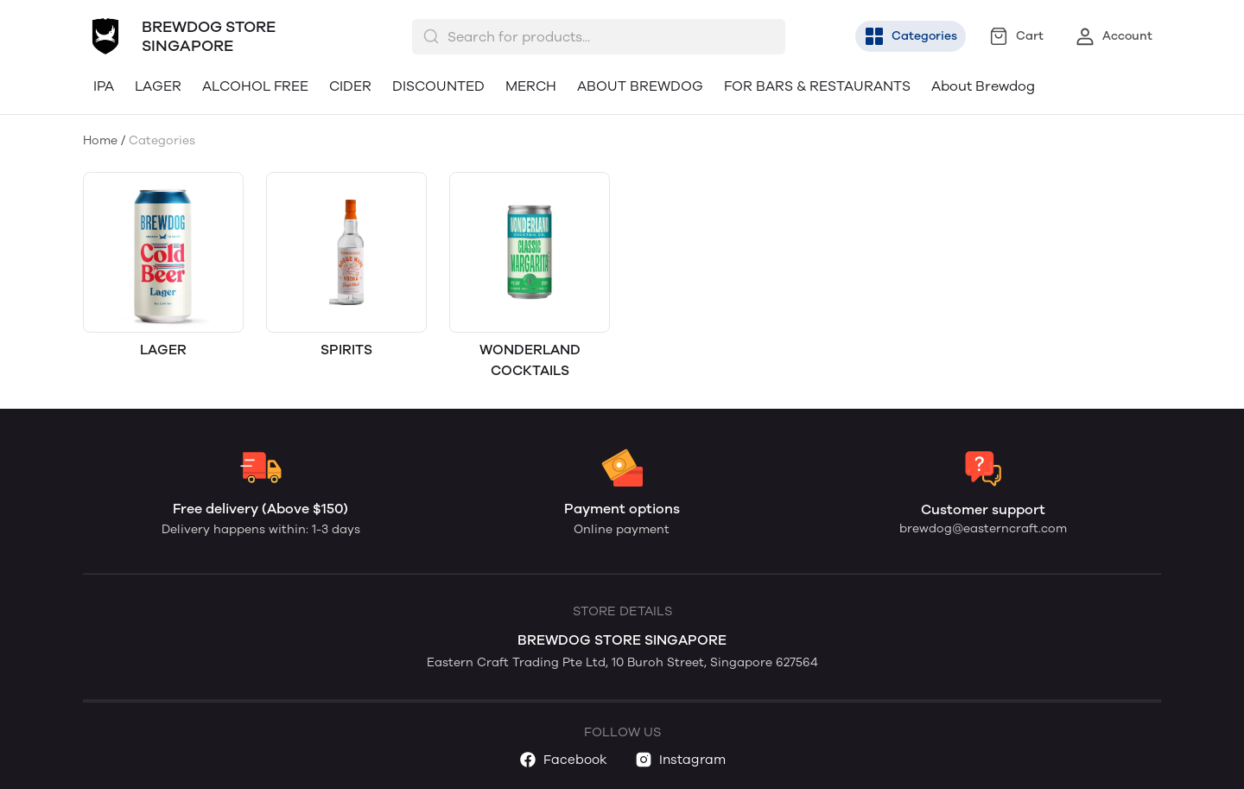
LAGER (158, 86)
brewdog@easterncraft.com (983, 528)
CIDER (350, 86)
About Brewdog (983, 86)
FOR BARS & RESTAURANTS (817, 86)
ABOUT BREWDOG (640, 86)
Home (100, 140)
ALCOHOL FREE (255, 86)
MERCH (530, 86)
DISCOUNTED (438, 86)
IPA (103, 86)
